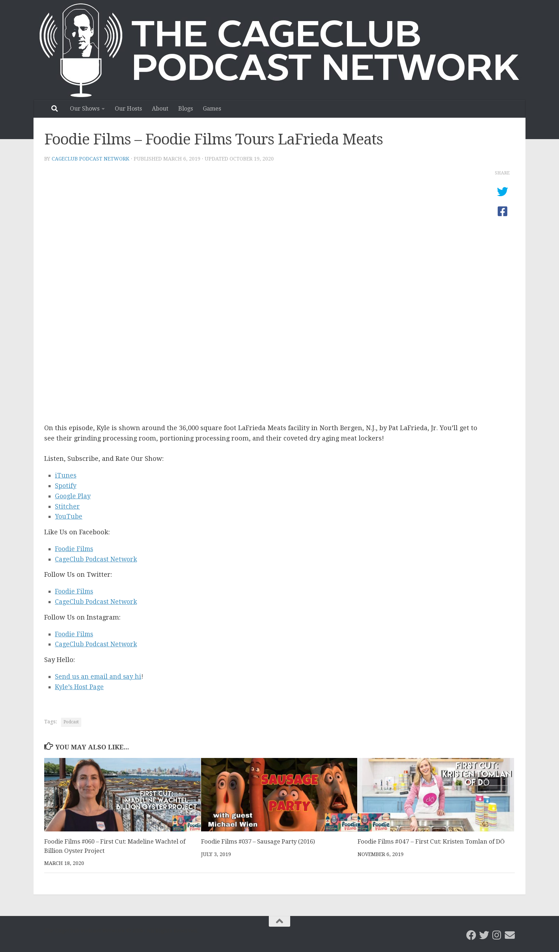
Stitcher (67, 506)
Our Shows (84, 108)
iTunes (66, 475)
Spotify (66, 485)
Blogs (185, 108)
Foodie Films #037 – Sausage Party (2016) (260, 841)
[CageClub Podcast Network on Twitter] (484, 935)
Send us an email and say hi (99, 676)
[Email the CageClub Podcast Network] (510, 935)
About (160, 108)
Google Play (73, 496)
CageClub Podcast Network (91, 159)
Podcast (71, 721)
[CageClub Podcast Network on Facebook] (471, 935)
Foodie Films (75, 549)
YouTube (69, 516)
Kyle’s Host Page (80, 687)
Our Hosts (128, 108)
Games (212, 108)
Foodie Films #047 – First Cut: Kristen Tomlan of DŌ (431, 841)
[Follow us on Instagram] (497, 935)
